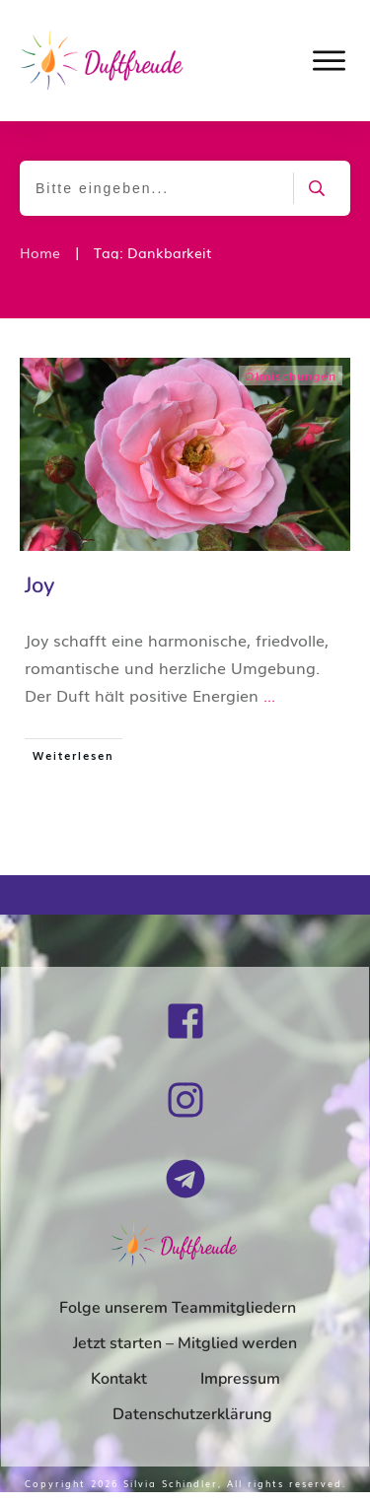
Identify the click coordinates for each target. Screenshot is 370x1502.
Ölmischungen (290, 375)
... (269, 695)
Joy (39, 585)
